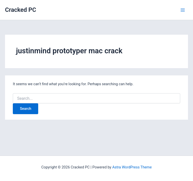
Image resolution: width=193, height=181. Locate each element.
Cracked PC (20, 9)
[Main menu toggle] (182, 10)
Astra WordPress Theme (132, 167)
